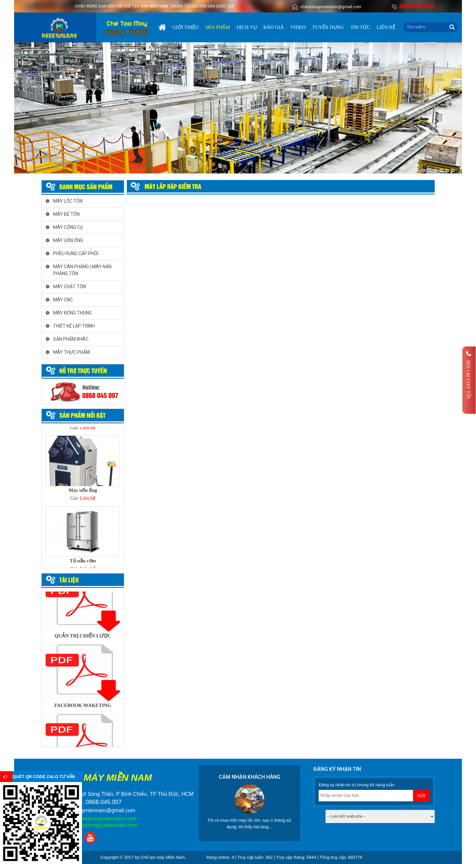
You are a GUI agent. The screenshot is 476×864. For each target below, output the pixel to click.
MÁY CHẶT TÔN (69, 286)
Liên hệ (386, 27)
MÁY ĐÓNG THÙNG (72, 312)
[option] (82, 470)
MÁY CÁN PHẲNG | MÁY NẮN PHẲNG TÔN (82, 270)
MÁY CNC (63, 299)
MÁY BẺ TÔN (66, 214)
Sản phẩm (217, 27)
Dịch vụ (247, 27)
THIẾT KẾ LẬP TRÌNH (74, 326)
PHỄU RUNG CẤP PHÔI (75, 253)
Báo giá (274, 27)
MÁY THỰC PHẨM (71, 352)
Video (298, 27)
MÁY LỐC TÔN (68, 201)
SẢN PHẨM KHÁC (71, 339)
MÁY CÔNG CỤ (68, 227)
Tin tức (360, 27)
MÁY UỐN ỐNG (68, 240)
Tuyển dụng (328, 27)
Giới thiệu (185, 27)
